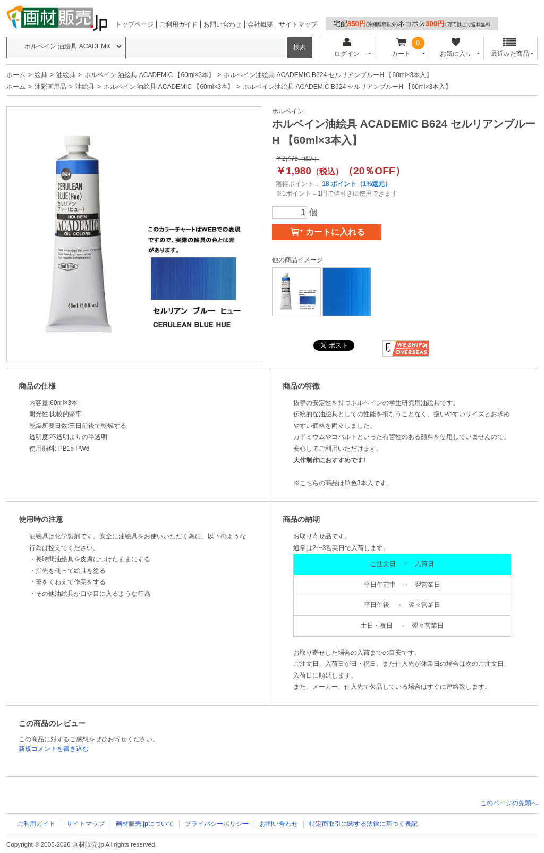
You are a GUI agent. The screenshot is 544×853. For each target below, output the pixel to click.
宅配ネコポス (412, 24)
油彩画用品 (50, 86)
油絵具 (65, 75)
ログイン (346, 47)
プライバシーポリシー (217, 823)
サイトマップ (298, 24)
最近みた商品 (510, 47)
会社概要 (260, 24)
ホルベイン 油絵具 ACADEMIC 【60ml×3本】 (149, 75)
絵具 (41, 75)
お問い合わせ (222, 24)
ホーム (16, 75)
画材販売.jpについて (145, 823)
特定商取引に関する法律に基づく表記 (363, 823)
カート (401, 47)
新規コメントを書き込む (54, 749)
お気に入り (455, 47)
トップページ (134, 24)
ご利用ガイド (178, 24)
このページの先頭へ (509, 803)
